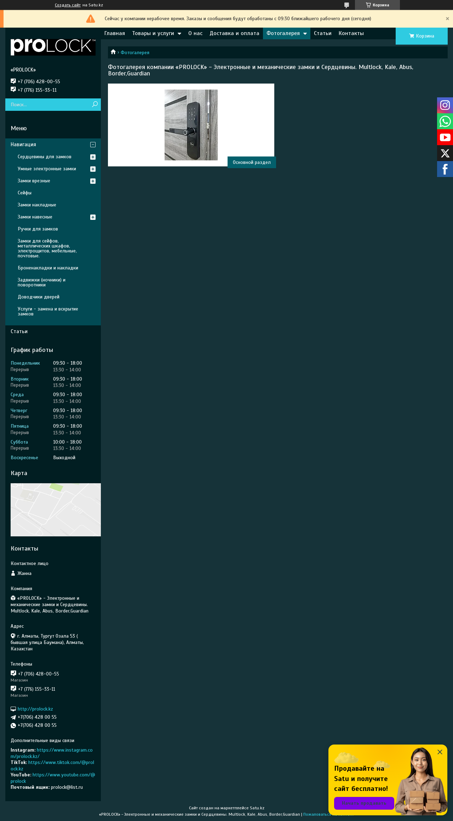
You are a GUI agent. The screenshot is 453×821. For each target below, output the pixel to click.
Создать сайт (68, 4)
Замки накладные (37, 205)
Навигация (23, 144)
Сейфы (24, 193)
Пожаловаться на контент (328, 814)
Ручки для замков (38, 229)
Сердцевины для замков (44, 157)
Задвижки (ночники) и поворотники (41, 282)
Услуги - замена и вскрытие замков (48, 311)
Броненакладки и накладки (48, 268)
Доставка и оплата (234, 33)
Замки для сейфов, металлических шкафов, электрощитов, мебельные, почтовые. (47, 248)
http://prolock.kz (35, 709)
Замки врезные (34, 181)
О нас (195, 33)
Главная (114, 33)
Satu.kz (257, 807)
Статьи (323, 33)
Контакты (351, 33)
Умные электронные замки (47, 169)
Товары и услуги (153, 33)
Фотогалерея (283, 33)
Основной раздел (252, 162)
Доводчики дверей (38, 297)
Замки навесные (35, 217)
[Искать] (94, 104)
